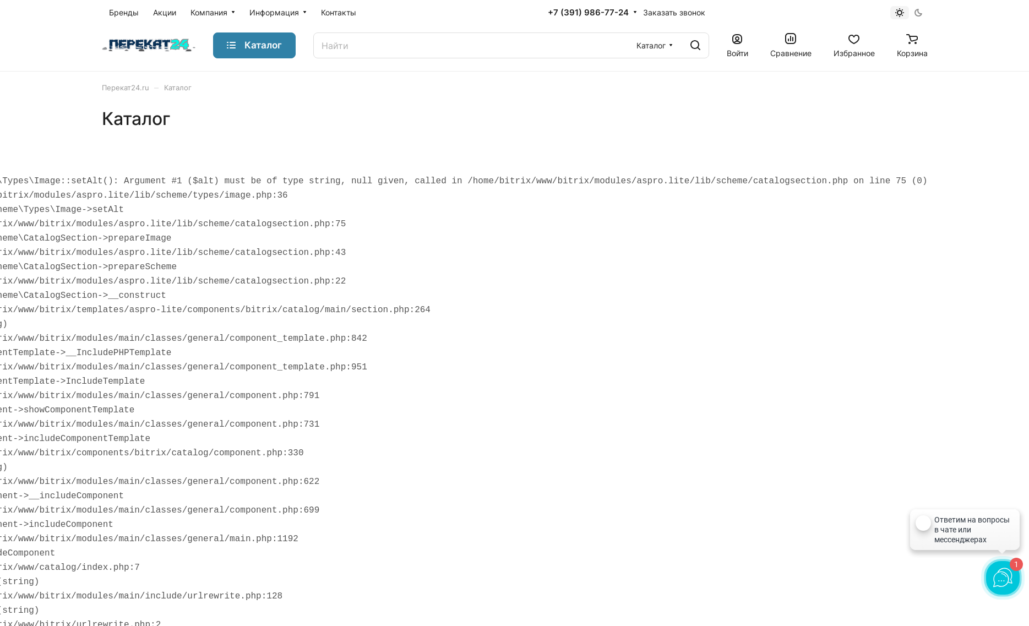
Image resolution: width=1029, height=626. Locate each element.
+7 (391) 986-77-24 (588, 13)
